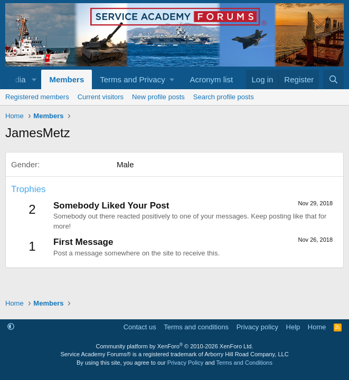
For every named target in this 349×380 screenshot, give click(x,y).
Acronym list (211, 79)
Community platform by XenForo (174, 346)
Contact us (140, 327)
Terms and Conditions (244, 362)
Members (66, 79)
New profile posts (158, 97)
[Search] (333, 79)
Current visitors (101, 97)
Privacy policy (257, 327)
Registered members (37, 97)
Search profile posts (223, 97)
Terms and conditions (196, 327)
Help (293, 327)
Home (317, 327)
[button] (33, 79)
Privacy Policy (185, 362)
